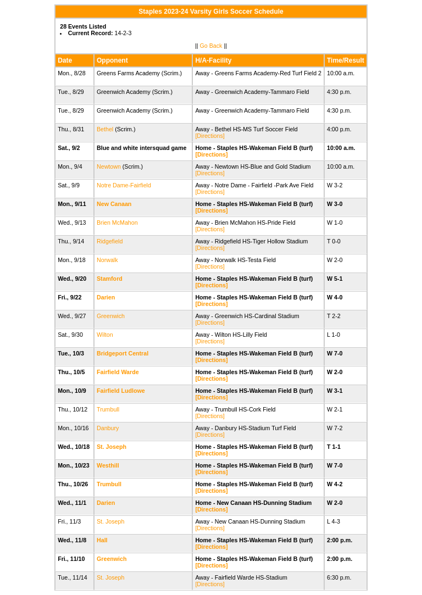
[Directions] (209, 135)
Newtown (109, 166)
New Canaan (114, 204)
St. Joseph (111, 446)
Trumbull (108, 409)
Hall (102, 540)
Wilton (105, 334)
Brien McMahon (117, 222)
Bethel (105, 129)
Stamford (110, 278)
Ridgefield (110, 241)
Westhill (108, 465)
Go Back (211, 45)
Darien (106, 297)
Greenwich (111, 316)
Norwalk (107, 260)
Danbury (108, 428)
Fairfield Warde (118, 372)
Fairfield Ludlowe (121, 390)
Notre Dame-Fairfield (124, 185)
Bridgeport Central (122, 353)
